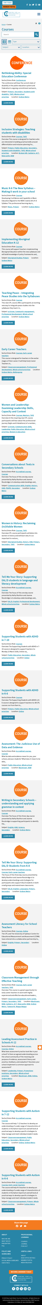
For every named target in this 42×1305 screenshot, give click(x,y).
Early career (31, 999)
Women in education (17, 432)
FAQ (3, 1246)
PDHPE (8, 488)
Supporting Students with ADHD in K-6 (20, 691)
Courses (19, 136)
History (34, 485)
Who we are (6, 1239)
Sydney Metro (24, 97)
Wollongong (17, 372)
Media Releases (26, 1263)
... (36, 88)
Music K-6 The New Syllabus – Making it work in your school (18, 189)
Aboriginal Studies (15, 258)
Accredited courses (23, 471)
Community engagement (24, 311)
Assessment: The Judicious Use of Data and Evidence (21, 745)
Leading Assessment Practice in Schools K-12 (19, 1040)
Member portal (9, 7)
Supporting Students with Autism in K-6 (21, 1176)
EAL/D (10, 601)
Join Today (7, 3)
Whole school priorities (21, 369)
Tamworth (11, 1006)
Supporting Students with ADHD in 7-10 (20, 638)
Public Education (21, 148)
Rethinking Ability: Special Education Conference (16, 74)
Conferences (21, 80)
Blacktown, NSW (25, 767)
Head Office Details (28, 1258)
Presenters (6, 1243)
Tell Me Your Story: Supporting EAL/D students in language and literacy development (20, 580)
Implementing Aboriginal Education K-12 (16, 240)
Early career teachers (17, 872)
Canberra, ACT (33, 153)
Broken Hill (23, 153)
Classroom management (17, 367)
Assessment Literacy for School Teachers (19, 925)
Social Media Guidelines (10, 1260)
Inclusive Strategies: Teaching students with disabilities (18, 131)
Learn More (8, 103)
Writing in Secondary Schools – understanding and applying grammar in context (19, 803)
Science (21, 827)
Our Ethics (6, 1263)
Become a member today (21, 1272)
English (28, 485)
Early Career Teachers (14, 349)
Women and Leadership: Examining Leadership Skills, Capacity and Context (18, 408)
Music (10, 207)
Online (26, 658)
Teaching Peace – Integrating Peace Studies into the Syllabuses (21, 294)
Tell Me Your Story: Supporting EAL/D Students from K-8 (19, 864)
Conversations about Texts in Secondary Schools (18, 466)
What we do (6, 1241)
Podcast (24, 1246)
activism (11, 311)
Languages (24, 889)
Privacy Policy (7, 1258)
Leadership (6, 429)
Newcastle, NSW (8, 156)
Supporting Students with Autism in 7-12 (21, 1112)
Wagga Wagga (21, 1006)
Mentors (26, 415)
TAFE (11, 94)
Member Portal (26, 1260)
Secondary (19, 91)
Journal (24, 1244)
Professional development (12, 314)
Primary (11, 91)
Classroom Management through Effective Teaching (20, 979)
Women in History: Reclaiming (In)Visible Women (18, 525)
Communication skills (23, 426)
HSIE (3, 488)
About (23, 1255)
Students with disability (11, 150)
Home (3, 25)
